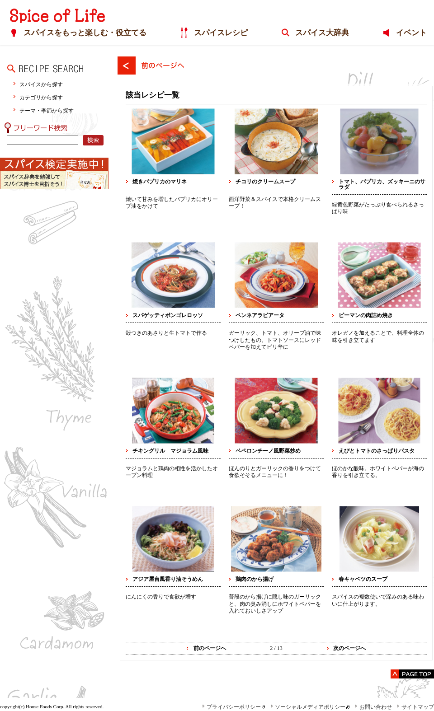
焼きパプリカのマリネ (159, 181)
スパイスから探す (41, 84)
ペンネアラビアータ (260, 315)
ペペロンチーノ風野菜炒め (268, 451)
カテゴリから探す (41, 97)
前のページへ (209, 648)
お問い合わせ (373, 707)
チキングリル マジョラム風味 (170, 451)
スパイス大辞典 (321, 33)
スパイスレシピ (218, 33)
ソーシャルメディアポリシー (307, 707)
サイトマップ (415, 707)
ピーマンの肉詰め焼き (366, 315)
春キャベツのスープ (363, 579)
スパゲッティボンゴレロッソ (167, 315)
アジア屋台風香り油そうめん (167, 579)
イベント (411, 33)
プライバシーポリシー (231, 707)
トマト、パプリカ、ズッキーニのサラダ (382, 184)
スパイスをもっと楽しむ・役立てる (81, 33)
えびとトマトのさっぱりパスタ (377, 451)
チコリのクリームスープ (265, 181)
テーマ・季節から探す (46, 110)
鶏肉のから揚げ (255, 579)
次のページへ (349, 648)
